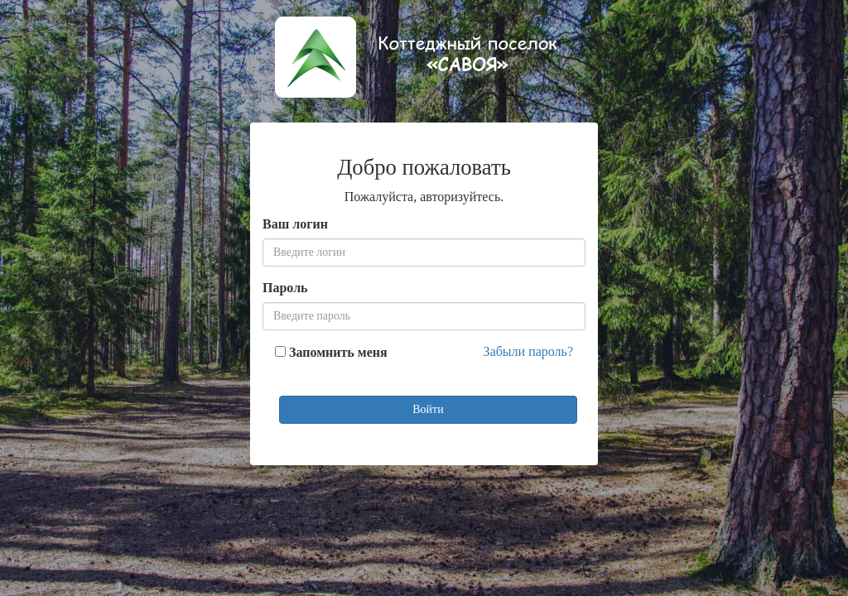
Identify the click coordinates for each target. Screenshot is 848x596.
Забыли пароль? (528, 351)
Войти (427, 409)
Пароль (285, 288)
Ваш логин (295, 224)
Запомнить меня (338, 352)
